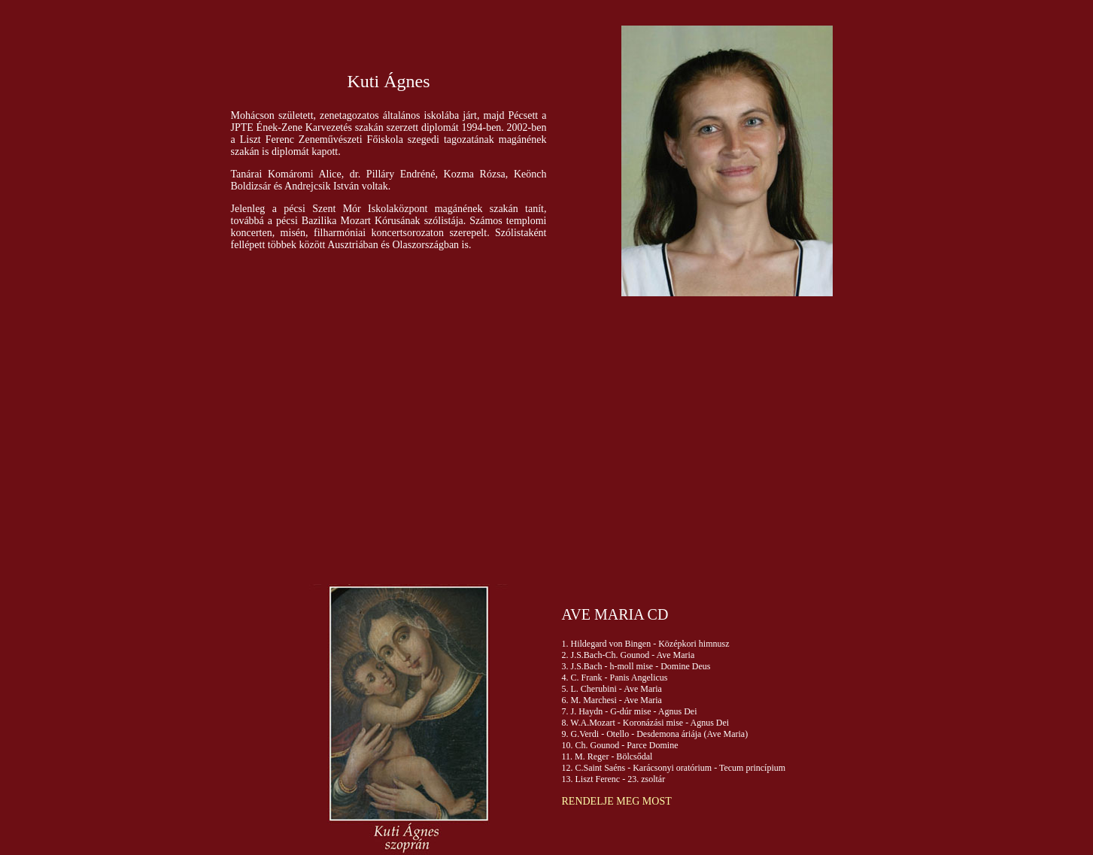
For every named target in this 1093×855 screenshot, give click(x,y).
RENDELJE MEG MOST (617, 801)
